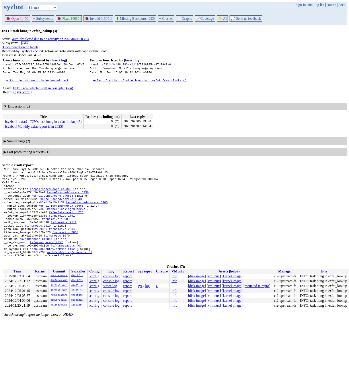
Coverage (205, 18)
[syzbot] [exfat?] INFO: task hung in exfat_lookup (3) (43, 121)
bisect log (59, 60)
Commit (59, 271)
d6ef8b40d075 (59, 280)
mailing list (316, 5)
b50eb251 (77, 300)
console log (111, 276)
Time (17, 271)
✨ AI (222, 18)
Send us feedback (246, 18)
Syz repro (145, 271)
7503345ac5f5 (59, 295)
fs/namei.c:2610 (38, 237)
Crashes (166, 18)
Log (111, 271)
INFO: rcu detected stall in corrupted (39, 88)
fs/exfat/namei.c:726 (66, 221)
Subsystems (43, 18)
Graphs (184, 18)
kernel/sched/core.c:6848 (61, 206)
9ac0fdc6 (77, 295)
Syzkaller (78, 271)
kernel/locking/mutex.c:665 (61, 213)
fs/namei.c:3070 (57, 249)
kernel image (232, 276)
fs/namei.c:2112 (63, 233)
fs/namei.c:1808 (55, 229)
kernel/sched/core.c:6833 (52, 202)
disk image (197, 276)
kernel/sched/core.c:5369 (50, 194)
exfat (25, 43)
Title (323, 271)
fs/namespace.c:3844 (35, 253)
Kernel (40, 271)
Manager (285, 271)
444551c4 (77, 285)
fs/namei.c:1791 (62, 225)
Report (128, 271)
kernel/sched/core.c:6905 (87, 209)
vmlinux (214, 276)
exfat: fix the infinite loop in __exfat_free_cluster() (139, 80)
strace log (110, 286)
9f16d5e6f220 (59, 305)
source (331, 5)
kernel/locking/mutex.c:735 (69, 217)
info (174, 276)
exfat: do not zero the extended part (37, 80)
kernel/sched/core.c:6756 (68, 198)
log (69, 88)
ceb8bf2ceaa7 (59, 300)
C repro (162, 271)
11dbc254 (77, 305)
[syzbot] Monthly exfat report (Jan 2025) (34, 126)
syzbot (13, 7)
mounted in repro (257, 286)
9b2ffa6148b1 (59, 285)
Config (94, 271)
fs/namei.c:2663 (65, 245)
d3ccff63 (77, 275)
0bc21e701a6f (59, 275)
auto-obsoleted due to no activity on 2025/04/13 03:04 (50, 39)
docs (342, 5)
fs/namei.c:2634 (62, 241)
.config (27, 92)
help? (234, 271)
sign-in (301, 5)
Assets (223, 271)
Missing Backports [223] (135, 18)
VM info (178, 271)
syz (19, 92)
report (127, 276)
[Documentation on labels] (21, 47)
